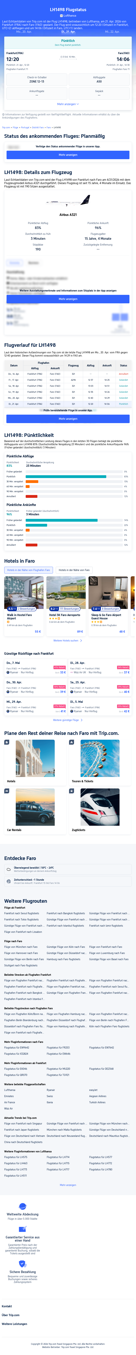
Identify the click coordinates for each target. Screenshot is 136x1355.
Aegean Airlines (97, 1096)
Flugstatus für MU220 (58, 1068)
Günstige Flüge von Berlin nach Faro (24, 959)
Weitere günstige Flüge (68, 720)
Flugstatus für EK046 (15, 1068)
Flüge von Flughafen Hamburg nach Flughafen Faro (68, 1014)
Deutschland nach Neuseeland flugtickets (68, 1136)
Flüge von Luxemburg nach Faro (107, 953)
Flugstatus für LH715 (58, 1163)
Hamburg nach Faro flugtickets (63, 959)
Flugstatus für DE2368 (101, 1068)
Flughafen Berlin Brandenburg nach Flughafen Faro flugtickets (25, 1020)
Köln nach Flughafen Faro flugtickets (109, 1026)
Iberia (50, 1102)
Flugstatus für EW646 (58, 1053)
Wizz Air (8, 1108)
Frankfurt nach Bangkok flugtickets (66, 913)
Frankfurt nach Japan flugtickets (21, 1129)
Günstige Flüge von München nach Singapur (110, 1123)
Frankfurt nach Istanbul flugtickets (65, 925)
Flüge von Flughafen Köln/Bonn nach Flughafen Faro (25, 1014)
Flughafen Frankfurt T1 (17, 69)
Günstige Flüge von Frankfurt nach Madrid (68, 919)
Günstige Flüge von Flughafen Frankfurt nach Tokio (68, 992)
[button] (101, 6)
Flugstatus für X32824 (16, 1053)
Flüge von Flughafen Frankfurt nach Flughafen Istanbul (110, 980)
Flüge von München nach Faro (21, 946)
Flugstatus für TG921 (58, 1075)
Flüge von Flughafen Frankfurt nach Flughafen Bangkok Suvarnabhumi (68, 986)
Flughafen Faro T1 (121, 69)
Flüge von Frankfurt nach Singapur (23, 1123)
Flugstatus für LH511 (15, 1175)
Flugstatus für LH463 (15, 1163)
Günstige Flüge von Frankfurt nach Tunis (110, 919)
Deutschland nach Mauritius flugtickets (110, 1136)
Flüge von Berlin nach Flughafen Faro (109, 1020)
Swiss (50, 1096)
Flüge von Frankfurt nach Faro (105, 946)
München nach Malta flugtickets (64, 1129)
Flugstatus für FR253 (58, 1047)
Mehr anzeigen (68, 104)
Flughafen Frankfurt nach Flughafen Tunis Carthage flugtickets (68, 980)
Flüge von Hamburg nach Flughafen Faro (68, 1026)
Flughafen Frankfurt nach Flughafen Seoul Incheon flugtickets (25, 986)
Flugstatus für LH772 (100, 1163)
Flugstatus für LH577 (100, 1157)
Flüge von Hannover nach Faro (21, 953)
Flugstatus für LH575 (15, 1157)
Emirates (9, 1096)
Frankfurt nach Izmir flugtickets (106, 925)
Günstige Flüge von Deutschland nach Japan (110, 1129)
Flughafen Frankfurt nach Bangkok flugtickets (25, 992)
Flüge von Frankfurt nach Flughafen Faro (25, 1032)
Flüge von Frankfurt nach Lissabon (23, 931)
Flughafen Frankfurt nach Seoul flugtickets (110, 986)
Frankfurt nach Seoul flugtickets (21, 913)
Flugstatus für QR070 (15, 1075)
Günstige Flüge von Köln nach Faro (66, 946)
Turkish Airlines (97, 1102)
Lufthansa (9, 1090)
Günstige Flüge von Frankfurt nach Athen (110, 913)
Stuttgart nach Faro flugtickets (20, 965)
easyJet (93, 1090)
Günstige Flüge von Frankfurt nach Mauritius (68, 1123)
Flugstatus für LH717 (58, 1169)
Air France (9, 1102)
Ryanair (51, 1090)
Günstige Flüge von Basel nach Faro (109, 959)
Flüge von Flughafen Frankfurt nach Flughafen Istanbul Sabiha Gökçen (25, 980)
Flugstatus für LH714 (58, 1157)
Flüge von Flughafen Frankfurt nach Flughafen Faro (110, 1014)
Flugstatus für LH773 (15, 1169)
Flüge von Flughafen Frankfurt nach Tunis (110, 992)
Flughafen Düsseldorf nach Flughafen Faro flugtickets (68, 1020)
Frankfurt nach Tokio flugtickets (21, 919)
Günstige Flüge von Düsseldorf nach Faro (68, 953)
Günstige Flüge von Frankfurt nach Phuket (25, 925)
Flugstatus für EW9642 (16, 1047)
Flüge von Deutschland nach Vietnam (24, 1136)
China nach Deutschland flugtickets (23, 1142)
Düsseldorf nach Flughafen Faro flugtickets (25, 1026)
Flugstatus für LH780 (100, 1169)
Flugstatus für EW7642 (101, 1047)
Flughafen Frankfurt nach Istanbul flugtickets (25, 999)
